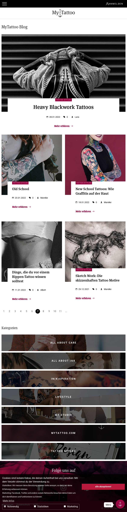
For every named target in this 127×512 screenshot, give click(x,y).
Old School (20, 188)
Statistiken (41, 506)
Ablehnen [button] (103, 499)
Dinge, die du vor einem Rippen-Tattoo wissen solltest (30, 276)
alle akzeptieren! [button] (103, 486)
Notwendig (11, 506)
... (66, 311)
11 (60, 311)
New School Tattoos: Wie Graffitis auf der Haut (95, 191)
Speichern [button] (103, 493)
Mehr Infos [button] (8, 500)
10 (54, 311)
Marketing (71, 506)
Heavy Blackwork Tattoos (63, 106)
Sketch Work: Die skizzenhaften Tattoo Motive (98, 277)
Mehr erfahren (63, 126)
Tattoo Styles (63, 100)
